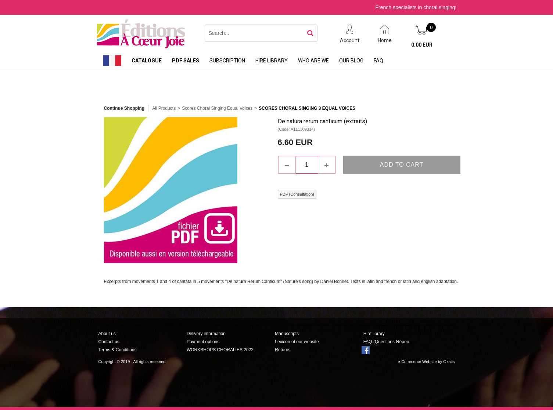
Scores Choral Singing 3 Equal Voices (307, 108)
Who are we (313, 61)
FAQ (378, 61)
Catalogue (147, 61)
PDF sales (185, 61)
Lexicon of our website (297, 341)
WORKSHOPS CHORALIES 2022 (220, 349)
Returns (282, 349)
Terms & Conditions (117, 349)
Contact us (108, 341)
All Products (164, 108)
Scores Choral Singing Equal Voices (217, 108)
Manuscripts (287, 333)
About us (107, 333)
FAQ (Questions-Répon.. (387, 341)
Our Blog (351, 61)
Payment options (203, 341)
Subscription (227, 61)
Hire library (271, 61)
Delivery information (206, 333)
